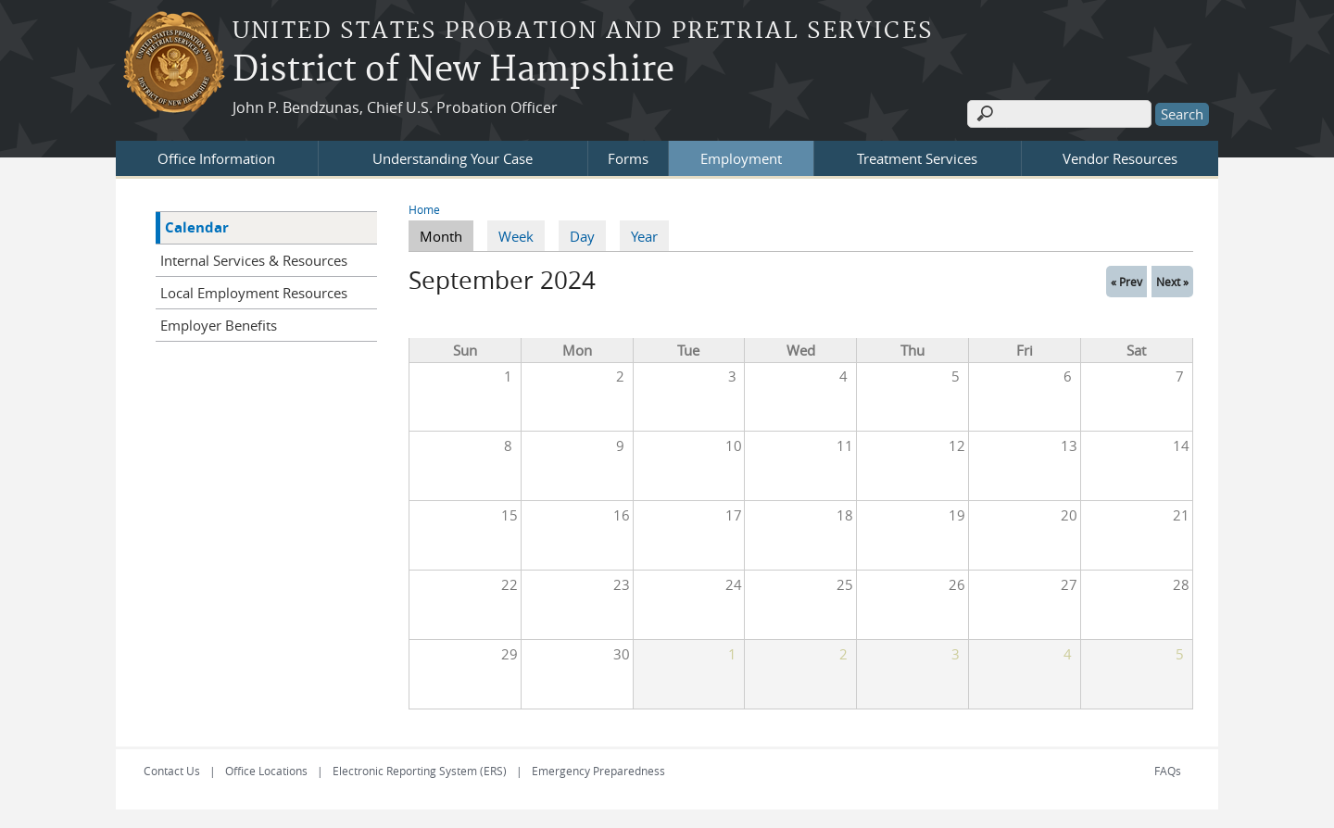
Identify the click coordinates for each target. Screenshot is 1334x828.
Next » (1172, 281)
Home (424, 209)
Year (644, 236)
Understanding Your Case (452, 158)
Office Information (216, 158)
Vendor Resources (1120, 158)
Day (582, 236)
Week (516, 236)
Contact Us (172, 770)
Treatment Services (917, 158)
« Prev (1126, 281)
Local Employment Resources (253, 292)
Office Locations (266, 770)
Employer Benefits (218, 325)
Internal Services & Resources (253, 260)
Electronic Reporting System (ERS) (420, 770)
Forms (628, 158)
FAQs (1167, 770)
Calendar (197, 227)
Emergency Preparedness (598, 770)
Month (446, 235)
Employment (741, 158)
